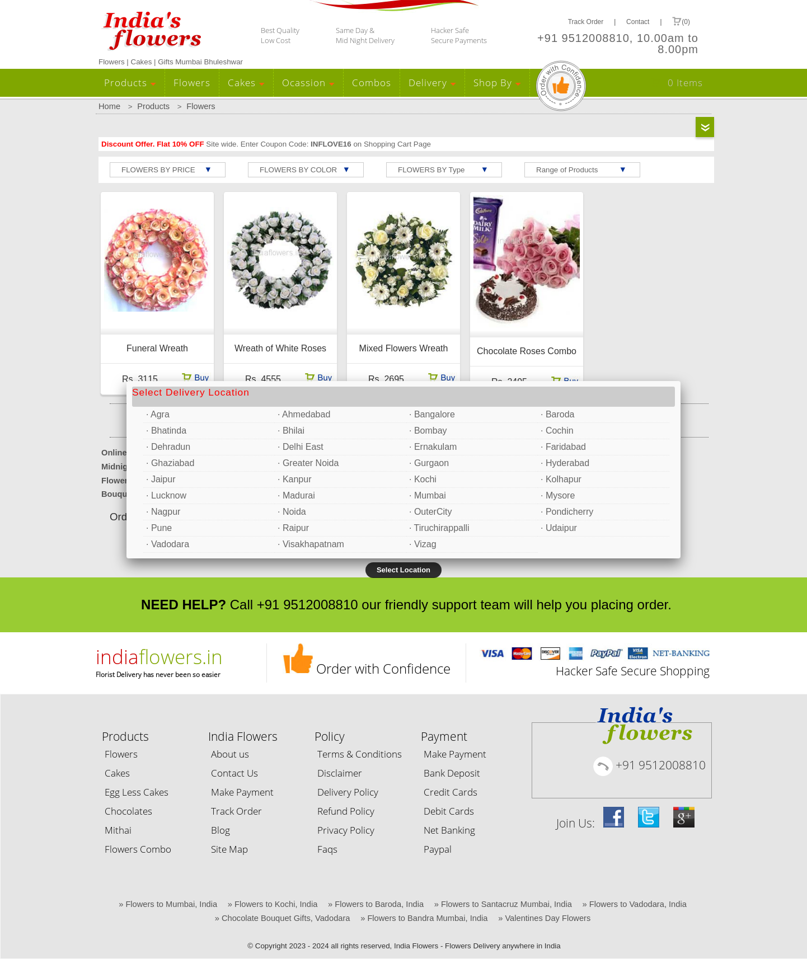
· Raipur (293, 528)
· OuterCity (430, 511)
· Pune (159, 528)
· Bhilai (291, 430)
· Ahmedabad (304, 414)
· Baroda (557, 414)
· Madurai (296, 495)
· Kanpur (294, 479)
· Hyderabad (565, 463)
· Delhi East (300, 447)
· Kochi (423, 479)
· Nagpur (163, 511)
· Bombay (428, 430)
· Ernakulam (433, 447)
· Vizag (423, 544)
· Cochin (557, 430)
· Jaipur (160, 479)
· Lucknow (166, 495)
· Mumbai (427, 495)
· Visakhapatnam (311, 544)
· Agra (158, 414)
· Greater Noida (308, 463)
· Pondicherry (567, 511)
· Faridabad (563, 447)
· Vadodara (167, 544)
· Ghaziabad (170, 463)
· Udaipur (559, 528)
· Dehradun (168, 447)
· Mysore (558, 495)
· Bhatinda (166, 430)
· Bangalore (432, 414)
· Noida (292, 511)
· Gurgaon (429, 463)
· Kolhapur (561, 479)
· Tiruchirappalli (439, 528)
